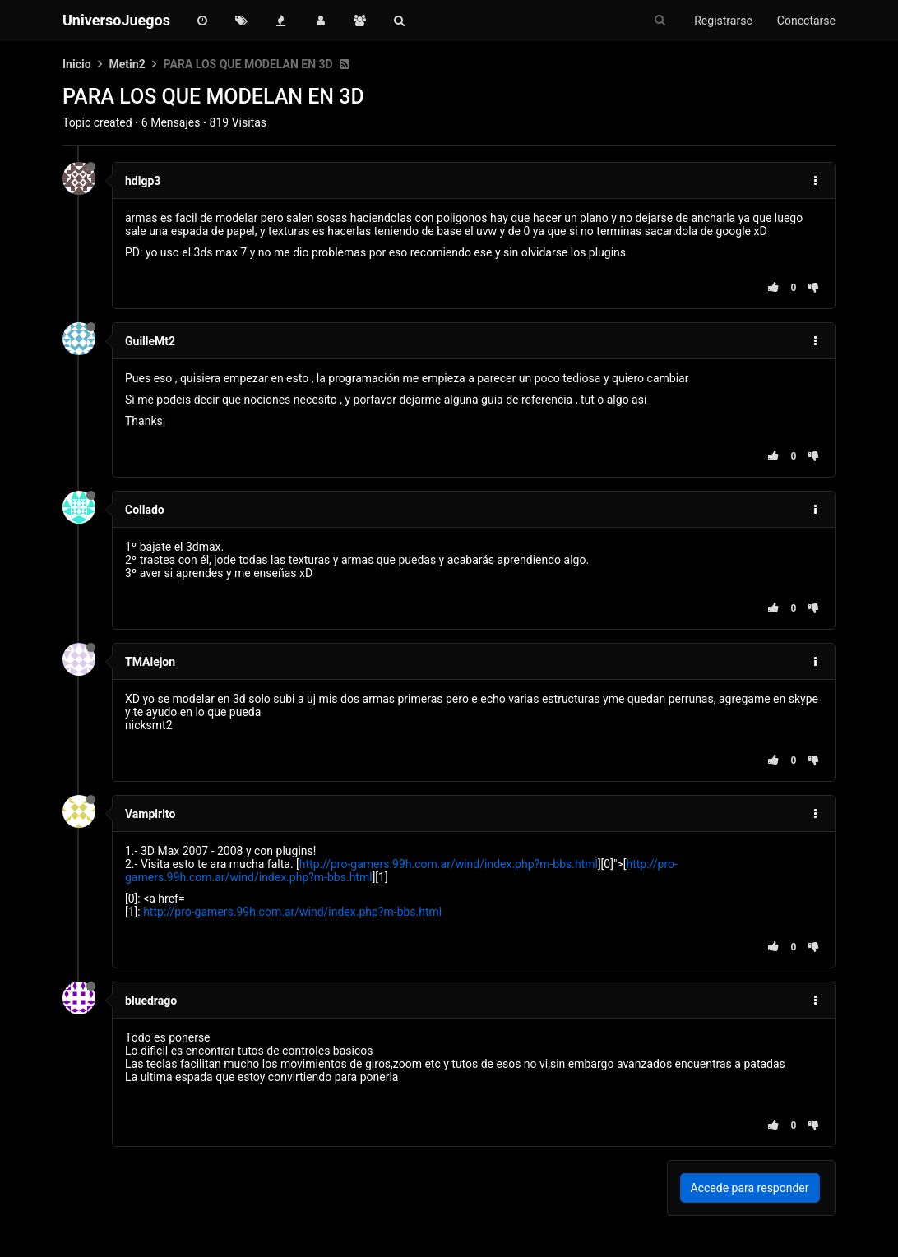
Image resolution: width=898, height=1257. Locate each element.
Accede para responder (750, 1188)
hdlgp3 (142, 180)
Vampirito (150, 813)
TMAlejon (150, 661)
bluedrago (151, 1000)
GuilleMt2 (150, 341)
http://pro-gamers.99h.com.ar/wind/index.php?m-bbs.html (448, 864)
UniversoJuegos (116, 20)
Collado (144, 509)
